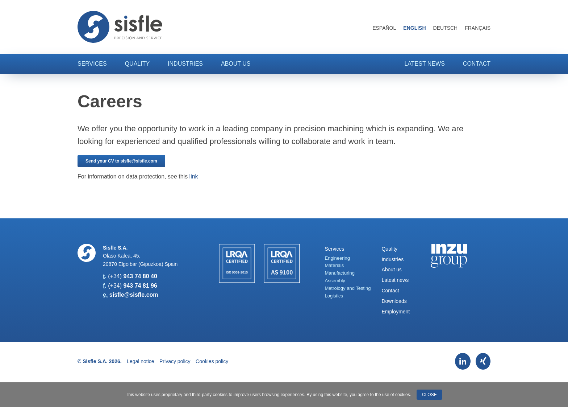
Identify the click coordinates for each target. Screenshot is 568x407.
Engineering (337, 258)
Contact (476, 64)
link (193, 176)
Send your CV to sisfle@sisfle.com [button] (121, 161)
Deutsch (445, 27)
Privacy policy (175, 361)
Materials (334, 265)
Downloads (393, 301)
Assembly (335, 280)
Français (477, 27)
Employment (395, 311)
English (414, 27)
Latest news (424, 64)
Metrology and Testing (348, 288)
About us (236, 64)
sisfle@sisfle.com (133, 295)
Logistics (334, 296)
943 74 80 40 (140, 276)
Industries (185, 64)
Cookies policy (212, 361)
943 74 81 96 (140, 286)
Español (384, 27)
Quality (137, 64)
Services (92, 64)
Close (429, 394)
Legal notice (140, 361)
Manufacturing (340, 273)
